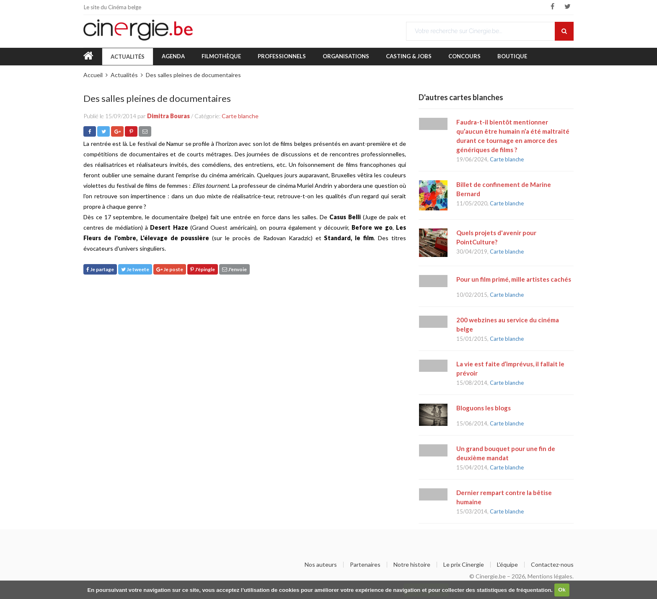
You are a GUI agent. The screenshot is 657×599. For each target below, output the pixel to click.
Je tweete (135, 269)
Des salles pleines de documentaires (193, 74)
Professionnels (282, 56)
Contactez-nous (552, 565)
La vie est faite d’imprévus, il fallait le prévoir (510, 368)
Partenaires (365, 565)
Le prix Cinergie (463, 565)
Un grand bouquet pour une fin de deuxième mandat (505, 453)
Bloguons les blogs (483, 408)
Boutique (512, 56)
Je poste (169, 269)
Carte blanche (240, 115)
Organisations (346, 56)
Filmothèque (221, 56)
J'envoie (234, 269)
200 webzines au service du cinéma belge (507, 324)
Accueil (93, 74)
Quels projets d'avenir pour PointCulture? (496, 237)
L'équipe (507, 565)
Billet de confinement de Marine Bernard (503, 189)
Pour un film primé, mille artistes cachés (513, 279)
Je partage (100, 269)
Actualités (128, 56)
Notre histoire (411, 565)
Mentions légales (550, 576)
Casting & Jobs (409, 56)
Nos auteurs (321, 565)
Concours (464, 56)
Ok (561, 589)
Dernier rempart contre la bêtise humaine (504, 497)
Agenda (173, 56)
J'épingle (202, 269)
